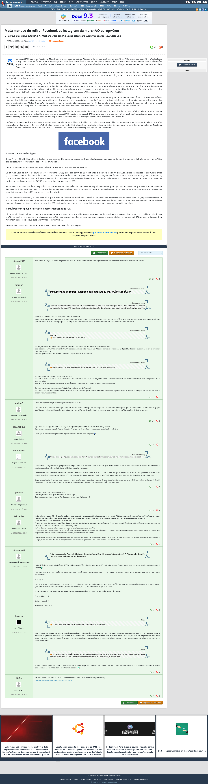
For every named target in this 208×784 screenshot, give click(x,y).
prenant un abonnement (105, 234)
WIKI (128, 9)
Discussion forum (187, 65)
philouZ (19, 408)
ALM (50, 6)
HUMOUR (142, 9)
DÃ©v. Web (74, 6)
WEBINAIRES (72, 9)
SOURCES (110, 9)
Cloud (40, 6)
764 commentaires (56, 43)
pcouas (19, 497)
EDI (82, 6)
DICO (134, 9)
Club (122, 2)
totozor (19, 290)
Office (109, 6)
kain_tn (19, 621)
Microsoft (58, 6)
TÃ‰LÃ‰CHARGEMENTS (95, 9)
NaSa (19, 683)
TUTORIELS (55, 9)
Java (65, 6)
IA (45, 6)
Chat (70, 2)
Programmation (92, 6)
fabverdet (19, 521)
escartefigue (19, 432)
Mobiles (117, 6)
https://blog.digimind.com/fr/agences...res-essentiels (53, 685)
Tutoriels (46, 2)
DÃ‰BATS (120, 9)
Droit (114, 2)
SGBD (102, 6)
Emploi (94, 2)
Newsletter (82, 2)
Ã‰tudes (104, 2)
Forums (34, 2)
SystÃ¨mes (127, 6)
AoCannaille (19, 455)
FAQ (55, 2)
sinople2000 (19, 266)
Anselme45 (19, 555)
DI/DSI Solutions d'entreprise (24, 6)
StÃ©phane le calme (37, 43)
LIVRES (81, 9)
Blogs (63, 2)
